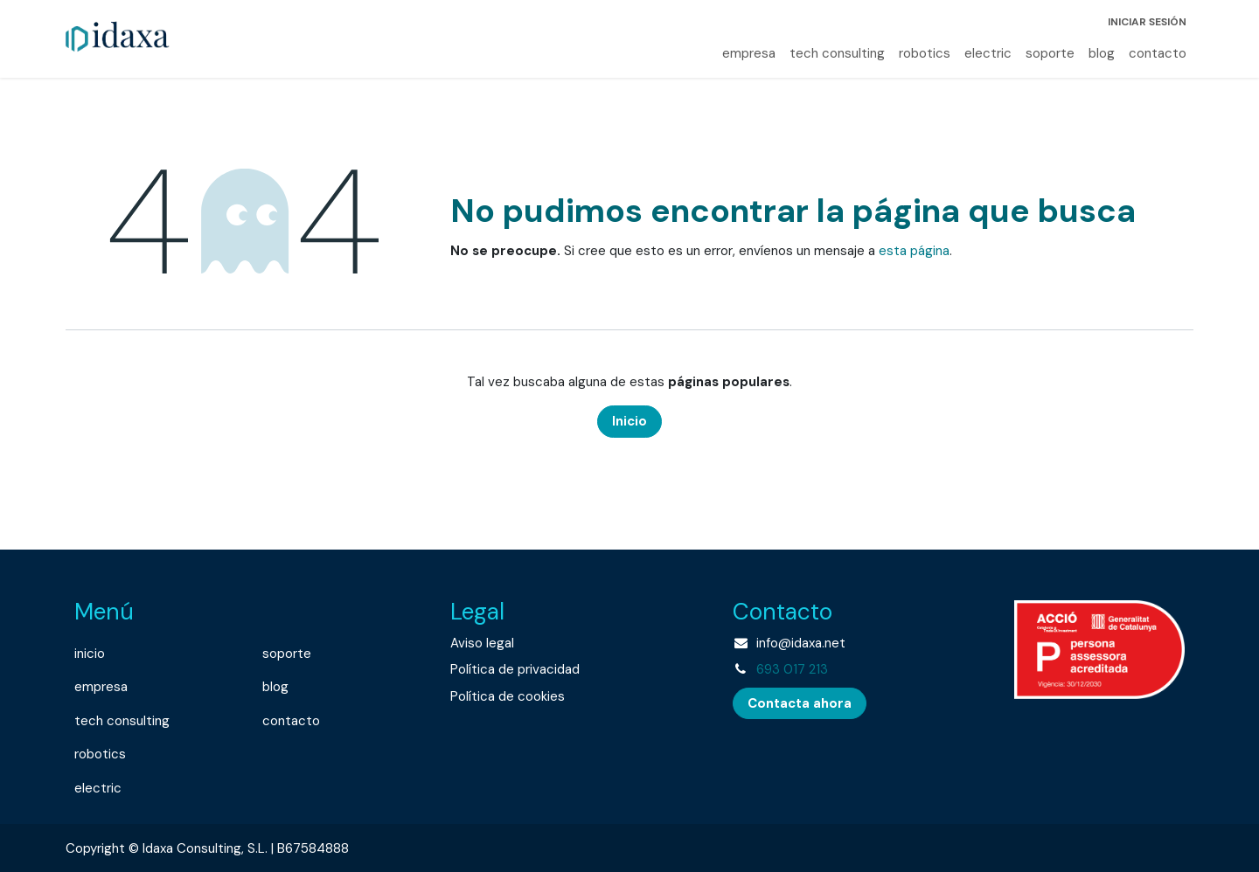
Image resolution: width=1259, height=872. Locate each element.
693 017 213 (792, 669)
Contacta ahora (800, 703)
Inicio (629, 421)
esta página (914, 251)
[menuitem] (749, 54)
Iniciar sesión (1147, 22)
